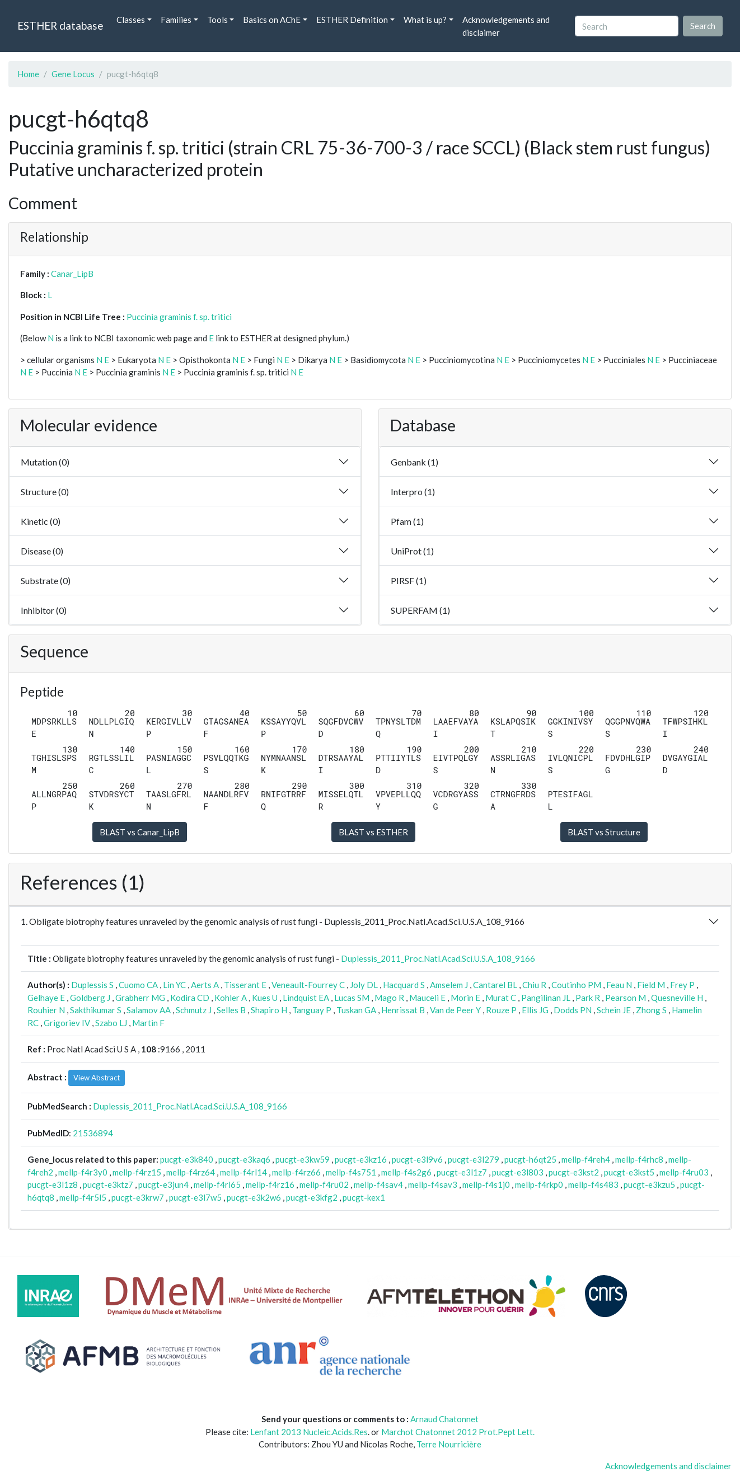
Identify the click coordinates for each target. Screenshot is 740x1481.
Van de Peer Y (455, 1010)
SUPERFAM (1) (420, 610)
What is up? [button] (425, 20)
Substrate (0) (46, 580)
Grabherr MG (140, 998)
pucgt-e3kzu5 (649, 1184)
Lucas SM (351, 998)
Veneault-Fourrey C (308, 985)
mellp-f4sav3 (432, 1184)
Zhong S (651, 1010)
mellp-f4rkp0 (539, 1184)
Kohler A (230, 998)
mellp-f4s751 (351, 1172)
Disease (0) (42, 551)
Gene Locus (73, 74)
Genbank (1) (414, 462)
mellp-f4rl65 (217, 1184)
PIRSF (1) (409, 580)
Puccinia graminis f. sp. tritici (179, 317)
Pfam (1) (407, 521)
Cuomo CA (138, 985)
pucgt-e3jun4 (163, 1184)
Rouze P (501, 1010)
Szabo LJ (111, 1023)
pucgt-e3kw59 (302, 1159)
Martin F (148, 1023)
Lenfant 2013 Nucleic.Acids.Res (309, 1432)
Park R (587, 998)
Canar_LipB (72, 274)
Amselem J (449, 985)
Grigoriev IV (67, 1023)
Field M (651, 985)
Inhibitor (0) (44, 610)
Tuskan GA (356, 1010)
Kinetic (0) (40, 521)
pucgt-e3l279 (473, 1159)
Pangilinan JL (545, 998)
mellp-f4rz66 (296, 1172)
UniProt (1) (412, 551)
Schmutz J (194, 1010)
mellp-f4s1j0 (486, 1184)
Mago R (389, 998)
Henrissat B (403, 1010)
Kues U (265, 998)
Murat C (500, 998)
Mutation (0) (45, 462)
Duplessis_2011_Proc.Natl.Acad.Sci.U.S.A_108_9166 (438, 958)
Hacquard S (404, 985)
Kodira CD (189, 998)
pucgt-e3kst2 (574, 1172)
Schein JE (614, 1010)
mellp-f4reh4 (585, 1159)
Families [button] (176, 20)
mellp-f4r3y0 (82, 1172)
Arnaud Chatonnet (444, 1419)
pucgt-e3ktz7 (108, 1184)
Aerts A (205, 985)
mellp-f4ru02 (324, 1184)
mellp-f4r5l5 (82, 1197)
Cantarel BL (495, 985)
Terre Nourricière (448, 1444)
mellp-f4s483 (593, 1184)
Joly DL (364, 985)
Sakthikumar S (95, 1010)
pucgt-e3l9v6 (417, 1159)
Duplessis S (92, 985)
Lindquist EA (306, 998)
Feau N (619, 985)
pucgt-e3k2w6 (254, 1197)
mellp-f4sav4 (378, 1184)
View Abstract (96, 1077)
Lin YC (174, 985)
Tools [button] (217, 20)
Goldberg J (90, 998)
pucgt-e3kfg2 (312, 1197)
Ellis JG (535, 1010)
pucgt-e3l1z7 (462, 1172)
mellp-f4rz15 (137, 1172)
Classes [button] (130, 20)
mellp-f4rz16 (270, 1184)
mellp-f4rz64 (190, 1172)
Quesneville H (677, 998)
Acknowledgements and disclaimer (506, 26)
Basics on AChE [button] (272, 20)
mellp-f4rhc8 (639, 1159)
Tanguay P (311, 1010)
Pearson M (625, 998)
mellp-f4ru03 (684, 1172)
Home (28, 74)
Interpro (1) (413, 491)
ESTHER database (60, 25)
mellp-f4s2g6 (406, 1172)
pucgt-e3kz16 (361, 1159)
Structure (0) (45, 491)
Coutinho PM (576, 985)
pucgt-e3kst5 (629, 1172)
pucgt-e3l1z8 (52, 1184)
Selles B (231, 1010)
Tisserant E (245, 985)
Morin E (465, 998)
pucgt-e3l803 (518, 1172)
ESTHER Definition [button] (352, 20)
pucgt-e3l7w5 (195, 1197)
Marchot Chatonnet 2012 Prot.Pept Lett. (458, 1432)
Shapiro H (269, 1010)
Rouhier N (46, 1010)
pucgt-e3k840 (186, 1159)
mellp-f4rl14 (243, 1172)
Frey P (682, 985)
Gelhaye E (46, 998)
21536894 (93, 1133)
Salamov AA (149, 1010)
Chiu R (534, 985)
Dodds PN (573, 1010)
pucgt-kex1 (364, 1197)
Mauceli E (427, 998)
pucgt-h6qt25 (530, 1159)
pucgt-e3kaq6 (244, 1159)
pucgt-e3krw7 (137, 1197)
